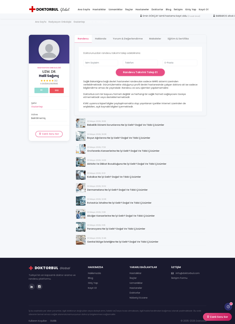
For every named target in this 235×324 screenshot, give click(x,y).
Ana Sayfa (84, 6)
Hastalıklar (99, 6)
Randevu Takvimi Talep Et (140, 69)
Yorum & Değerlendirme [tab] (129, 35)
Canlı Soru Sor (49, 130)
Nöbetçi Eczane (139, 294)
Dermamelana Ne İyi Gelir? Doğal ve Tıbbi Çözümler (117, 186)
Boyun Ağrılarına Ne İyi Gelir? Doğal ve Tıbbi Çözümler (118, 134)
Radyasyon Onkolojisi (49, 64)
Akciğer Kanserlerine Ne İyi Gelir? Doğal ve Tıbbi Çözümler (121, 212)
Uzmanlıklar (116, 6)
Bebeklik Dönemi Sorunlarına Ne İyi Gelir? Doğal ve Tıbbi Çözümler (125, 121)
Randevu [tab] (83, 35)
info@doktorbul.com (185, 270)
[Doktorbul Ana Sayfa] (50, 6)
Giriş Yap (190, 6)
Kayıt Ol (203, 6)
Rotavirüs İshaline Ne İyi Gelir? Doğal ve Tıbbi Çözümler (119, 199)
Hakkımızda (94, 270)
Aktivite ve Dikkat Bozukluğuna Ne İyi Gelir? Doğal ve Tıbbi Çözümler (126, 160)
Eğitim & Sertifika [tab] (181, 35)
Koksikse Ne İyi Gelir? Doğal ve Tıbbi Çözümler (114, 173)
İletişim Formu (179, 275)
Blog (168, 6)
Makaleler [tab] (157, 35)
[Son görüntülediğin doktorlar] (228, 307)
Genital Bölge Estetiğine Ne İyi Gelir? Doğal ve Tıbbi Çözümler (122, 238)
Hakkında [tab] (101, 35)
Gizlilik (53, 317)
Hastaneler (142, 6)
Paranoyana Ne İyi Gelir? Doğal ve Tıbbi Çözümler (116, 225)
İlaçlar (129, 6)
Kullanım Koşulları (38, 317)
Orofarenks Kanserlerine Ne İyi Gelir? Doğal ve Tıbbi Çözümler (123, 147)
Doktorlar (157, 6)
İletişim (178, 6)
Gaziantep (37, 103)
